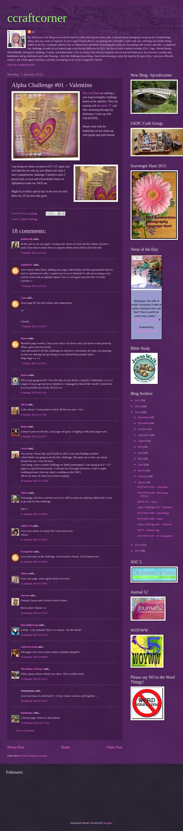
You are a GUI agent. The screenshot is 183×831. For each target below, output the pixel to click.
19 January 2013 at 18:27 (34, 700)
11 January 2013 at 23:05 (34, 561)
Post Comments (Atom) (34, 755)
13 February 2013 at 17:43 (35, 723)
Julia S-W (26, 525)
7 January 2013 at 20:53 (33, 363)
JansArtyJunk (29, 646)
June (140, 452)
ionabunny (27, 712)
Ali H (24, 404)
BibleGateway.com (146, 330)
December (143, 417)
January (142, 482)
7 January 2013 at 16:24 (33, 286)
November (144, 423)
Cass (23, 297)
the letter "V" (104, 105)
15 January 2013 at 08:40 (34, 657)
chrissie (25, 595)
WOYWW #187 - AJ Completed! (155, 535)
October (142, 429)
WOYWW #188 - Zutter (150, 518)
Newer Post (15, 747)
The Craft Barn (91, 93)
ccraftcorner (37, 18)
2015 (138, 400)
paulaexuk (26, 239)
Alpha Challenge (29, 219)
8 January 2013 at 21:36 (33, 414)
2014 (138, 406)
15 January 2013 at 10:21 (34, 679)
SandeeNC (27, 264)
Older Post (114, 747)
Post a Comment (25, 730)
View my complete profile (21, 64)
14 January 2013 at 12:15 (34, 613)
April (141, 464)
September (144, 435)
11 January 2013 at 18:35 (34, 539)
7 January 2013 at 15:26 (33, 252)
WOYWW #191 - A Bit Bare (152, 487)
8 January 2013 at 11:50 (33, 392)
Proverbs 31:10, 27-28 (144, 319)
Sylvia (24, 492)
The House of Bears (32, 668)
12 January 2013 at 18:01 (34, 583)
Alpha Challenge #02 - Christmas (155, 507)
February (143, 476)
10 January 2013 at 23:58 (34, 480)
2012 (138, 545)
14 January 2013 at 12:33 (34, 634)
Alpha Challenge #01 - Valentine (154, 524)
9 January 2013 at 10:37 (33, 436)
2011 (138, 550)
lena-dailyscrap (29, 625)
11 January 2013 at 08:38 (34, 514)
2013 (138, 412)
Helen (24, 426)
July (140, 446)
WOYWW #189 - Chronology (153, 513)
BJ (33, 32)
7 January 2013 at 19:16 (33, 326)
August (142, 440)
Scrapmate (27, 551)
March (141, 470)
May (140, 458)
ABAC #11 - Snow (147, 501)
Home (65, 747)
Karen (24, 375)
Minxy (24, 573)
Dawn (24, 338)
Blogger (108, 823)
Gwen (24, 448)
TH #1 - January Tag (148, 530)
